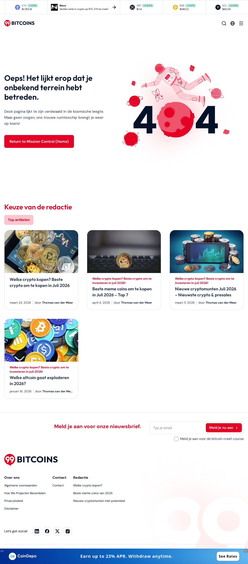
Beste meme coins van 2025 (93, 493)
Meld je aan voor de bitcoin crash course (212, 438)
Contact (59, 477)
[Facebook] (57, 531)
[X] (47, 531)
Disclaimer (11, 508)
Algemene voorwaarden (20, 485)
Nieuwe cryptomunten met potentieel (99, 501)
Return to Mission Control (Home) (39, 141)
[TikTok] (67, 531)
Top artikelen (19, 220)
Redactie (80, 477)
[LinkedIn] (37, 531)
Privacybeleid (13, 501)
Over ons (12, 477)
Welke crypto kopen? (87, 485)
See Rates (228, 556)
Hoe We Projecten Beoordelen (25, 493)
